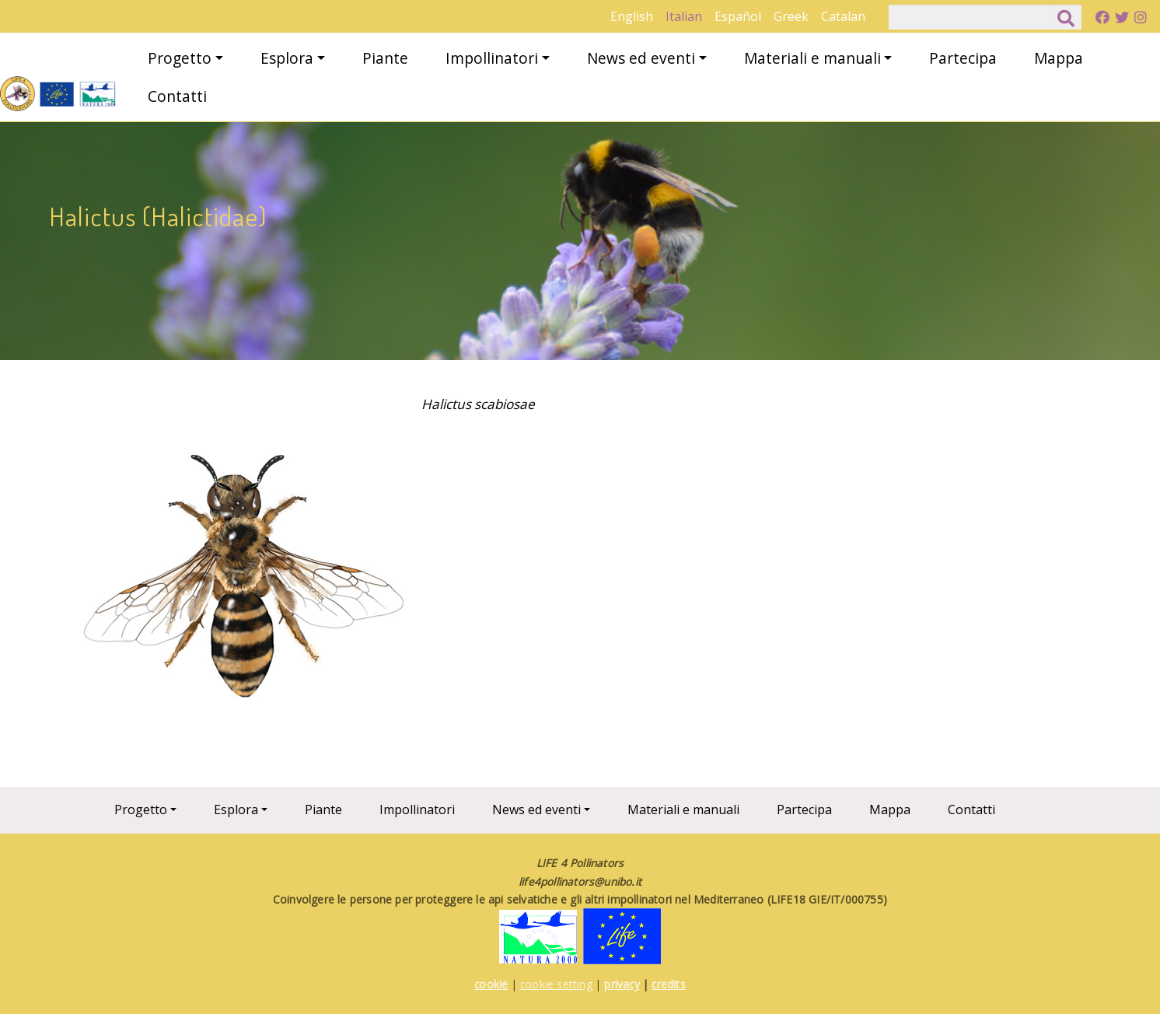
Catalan (843, 16)
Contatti (177, 96)
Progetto (179, 57)
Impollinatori (491, 57)
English (631, 16)
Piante (385, 57)
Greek (791, 16)
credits (668, 984)
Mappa (1058, 57)
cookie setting (556, 984)
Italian (684, 16)
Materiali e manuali (812, 57)
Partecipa (963, 57)
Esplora (286, 57)
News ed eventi (641, 57)
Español (738, 16)
